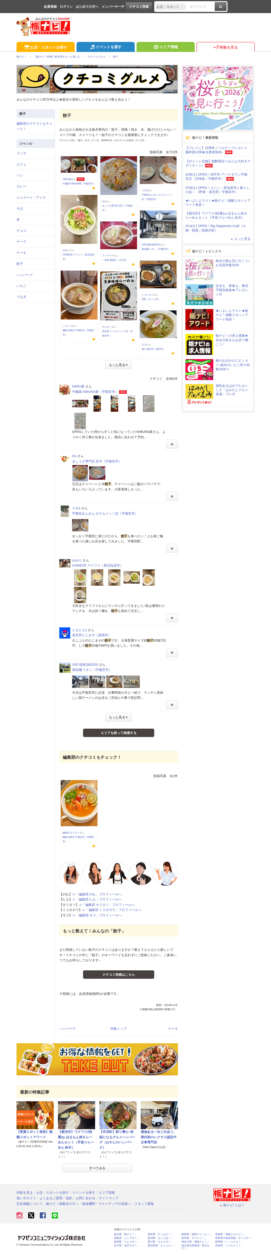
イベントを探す (105, 47)
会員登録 (50, 6)
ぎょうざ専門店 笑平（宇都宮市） (97, 461)
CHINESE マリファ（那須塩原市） (97, 565)
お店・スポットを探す (45, 47)
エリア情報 (165, 47)
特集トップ (118, 1028)
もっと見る (240, 239)
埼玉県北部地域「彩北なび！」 (195, 1246)
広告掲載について (30, 1204)
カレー (21, 186)
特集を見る (225, 47)
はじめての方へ (87, 6)
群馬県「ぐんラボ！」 (127, 1241)
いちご (21, 286)
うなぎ (21, 297)
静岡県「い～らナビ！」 (229, 1241)
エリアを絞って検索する (119, 733)
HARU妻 (67, 179)
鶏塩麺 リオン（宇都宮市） (156, 249)
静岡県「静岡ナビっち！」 (196, 1234)
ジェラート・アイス (31, 197)
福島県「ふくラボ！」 (127, 1238)
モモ (144, 344)
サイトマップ (108, 1198)
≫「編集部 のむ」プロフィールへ (97, 894)
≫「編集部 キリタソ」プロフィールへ (107, 905)
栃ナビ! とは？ (232, 1205)
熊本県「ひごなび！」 (160, 1234)
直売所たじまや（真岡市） (91, 635)
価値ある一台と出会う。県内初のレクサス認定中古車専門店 (159, 1137)
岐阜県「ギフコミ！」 (194, 1238)
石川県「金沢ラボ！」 (127, 1245)
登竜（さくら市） (151, 299)
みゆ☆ (66, 250)
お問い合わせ (85, 1198)
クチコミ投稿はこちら (118, 974)
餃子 (20, 263)
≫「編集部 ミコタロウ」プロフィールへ (112, 910)
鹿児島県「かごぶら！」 (162, 1245)
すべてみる (97, 1168)
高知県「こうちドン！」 (229, 1245)
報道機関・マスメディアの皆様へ (106, 1204)
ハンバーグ (67, 1028)
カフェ (21, 164)
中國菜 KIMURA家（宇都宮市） (79, 183)
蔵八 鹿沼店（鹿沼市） (154, 349)
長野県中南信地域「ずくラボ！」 (234, 1238)
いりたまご (147, 294)
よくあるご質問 (51, 1198)
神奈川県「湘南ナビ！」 (195, 1241)
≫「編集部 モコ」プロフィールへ (97, 915)
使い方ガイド (26, 1198)
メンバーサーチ (113, 6)
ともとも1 (79, 630)
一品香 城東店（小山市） (115, 260)
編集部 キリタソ (71, 832)
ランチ (21, 153)
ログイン (66, 6)
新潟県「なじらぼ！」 (160, 1238)
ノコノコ (67, 326)
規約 (69, 1198)
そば (20, 208)
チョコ (21, 230)
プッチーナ (108, 255)
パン (20, 175)
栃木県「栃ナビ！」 (125, 1234)
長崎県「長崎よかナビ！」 (230, 1234)
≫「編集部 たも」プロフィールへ (97, 899)
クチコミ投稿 (139, 6)
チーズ (21, 241)
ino (103, 201)
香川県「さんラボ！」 (160, 1241)
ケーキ (173, 1028)
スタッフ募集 (144, 1204)
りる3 (145, 190)
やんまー (106, 327)
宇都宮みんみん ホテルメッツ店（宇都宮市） (105, 513)
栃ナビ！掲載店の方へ (62, 1204)
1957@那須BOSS (151, 244)
